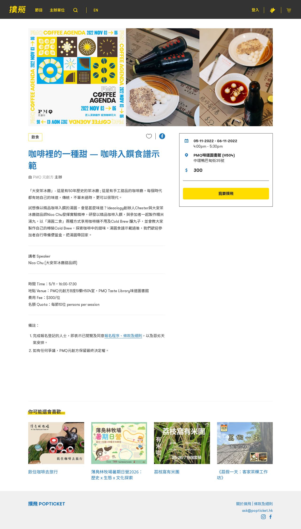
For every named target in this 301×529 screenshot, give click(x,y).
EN (96, 10)
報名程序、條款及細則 (123, 335)
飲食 (35, 137)
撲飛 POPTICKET (46, 504)
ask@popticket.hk (257, 510)
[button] (162, 136)
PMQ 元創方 (43, 177)
